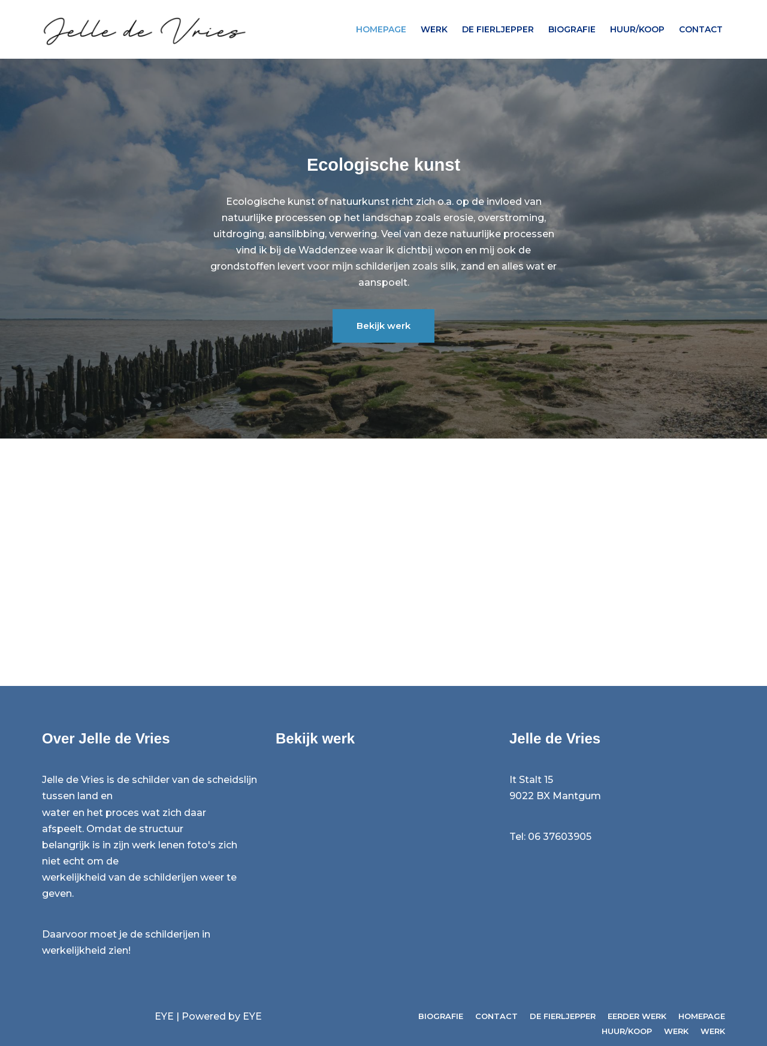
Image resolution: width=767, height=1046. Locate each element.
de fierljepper (498, 29)
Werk (434, 29)
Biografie (572, 29)
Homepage (381, 29)
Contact (701, 29)
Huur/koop (637, 29)
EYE (164, 1016)
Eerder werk (637, 1016)
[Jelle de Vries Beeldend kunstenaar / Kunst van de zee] (150, 29)
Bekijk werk (383, 325)
